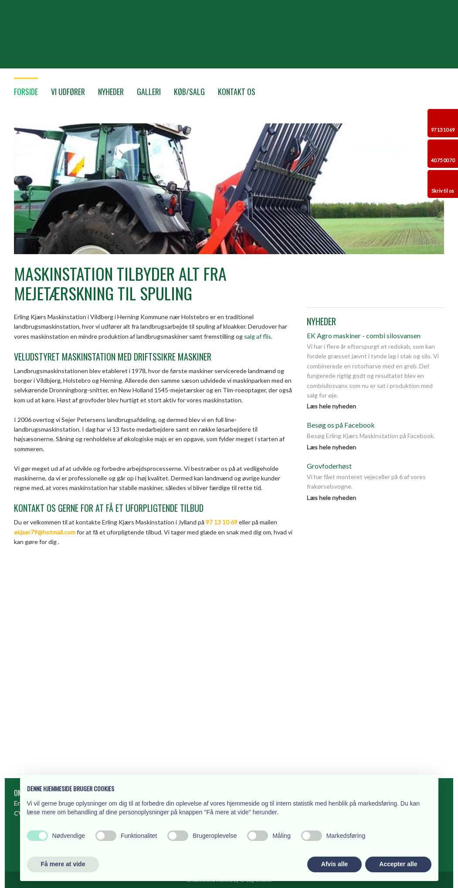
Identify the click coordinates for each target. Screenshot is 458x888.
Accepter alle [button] (398, 864)
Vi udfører (68, 91)
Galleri (149, 91)
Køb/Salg (189, 91)
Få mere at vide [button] (63, 864)
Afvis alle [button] (334, 864)
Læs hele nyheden (331, 406)
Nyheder (111, 91)
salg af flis (257, 336)
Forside (26, 91)
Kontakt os (236, 91)
